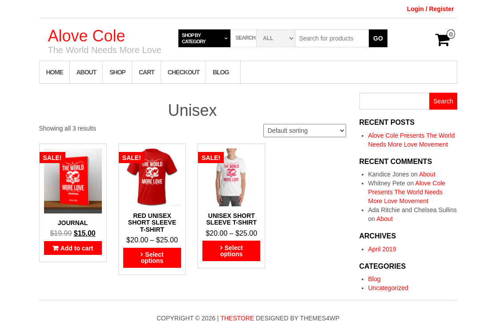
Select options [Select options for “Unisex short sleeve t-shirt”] (231, 251)
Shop (117, 72)
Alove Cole (86, 36)
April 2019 (382, 249)
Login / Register (430, 8)
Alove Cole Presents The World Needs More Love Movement (407, 192)
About (87, 72)
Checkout (183, 72)
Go (378, 38)
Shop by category (194, 38)
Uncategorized (388, 287)
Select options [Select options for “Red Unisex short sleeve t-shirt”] (152, 257)
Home (54, 72)
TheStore (237, 318)
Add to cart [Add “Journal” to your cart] (76, 248)
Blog (221, 72)
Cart (146, 72)
